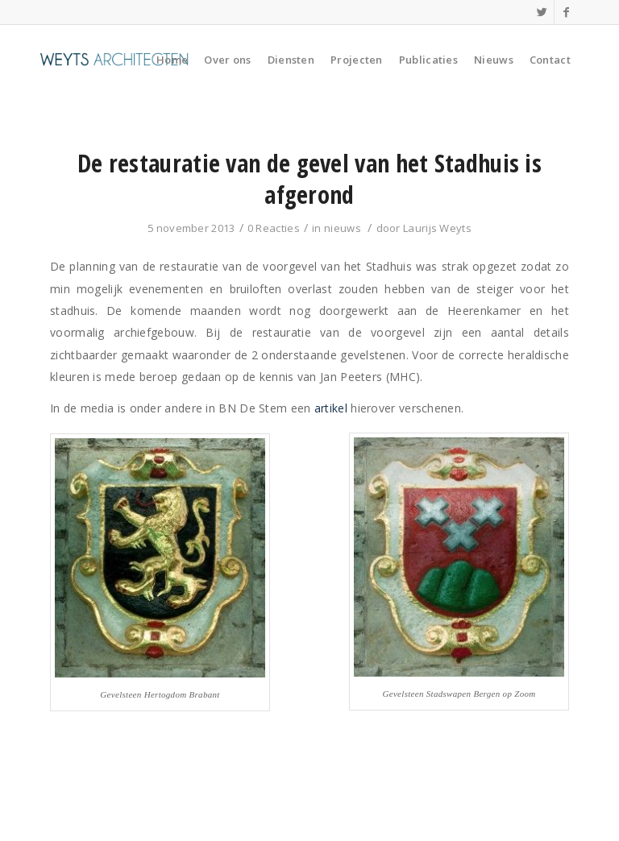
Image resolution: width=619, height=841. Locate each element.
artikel (330, 408)
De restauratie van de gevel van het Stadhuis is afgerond (309, 179)
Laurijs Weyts (437, 228)
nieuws (342, 228)
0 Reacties (273, 228)
